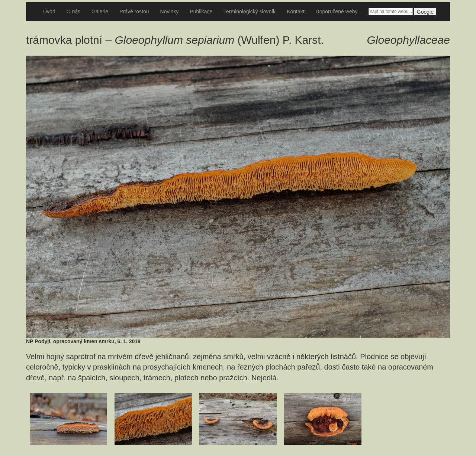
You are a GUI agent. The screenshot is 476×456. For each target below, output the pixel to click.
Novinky (169, 11)
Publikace (201, 11)
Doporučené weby (337, 11)
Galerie (99, 11)
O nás (73, 11)
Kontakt (295, 11)
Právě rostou (134, 11)
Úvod (49, 11)
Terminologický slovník (249, 11)
